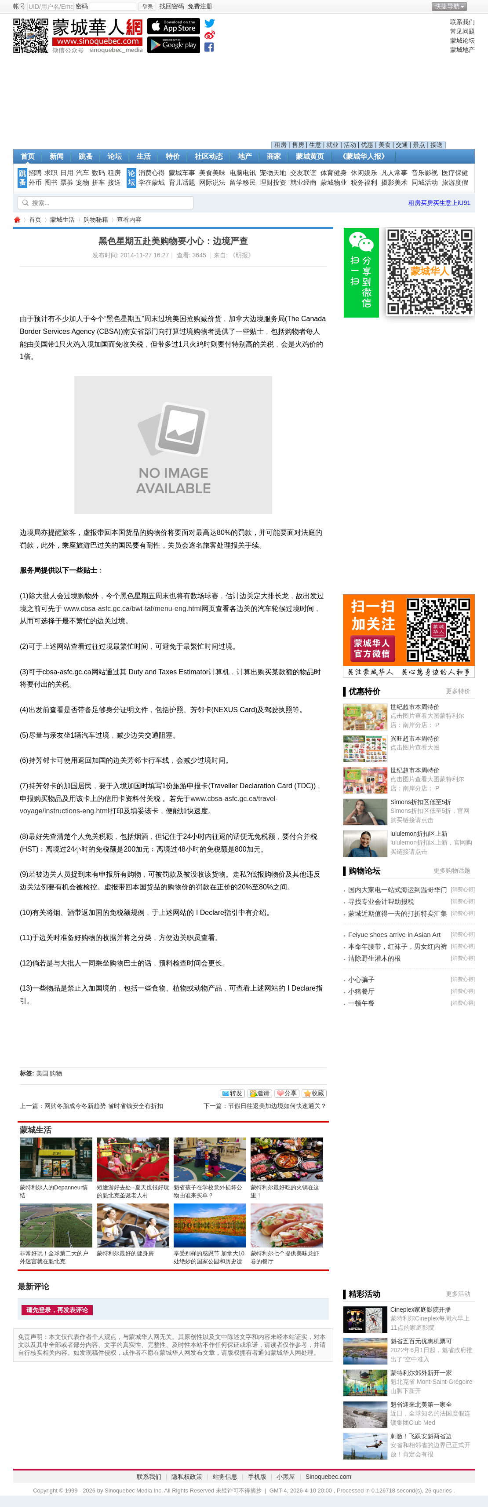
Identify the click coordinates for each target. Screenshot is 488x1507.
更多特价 (458, 691)
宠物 (82, 182)
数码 (98, 172)
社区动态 (209, 156)
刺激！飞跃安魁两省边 (421, 1436)
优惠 (367, 144)
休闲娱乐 (364, 172)
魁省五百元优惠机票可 (421, 1341)
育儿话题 (182, 182)
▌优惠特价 (361, 691)
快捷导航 (447, 6)
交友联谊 (303, 172)
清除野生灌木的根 (374, 958)
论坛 (115, 156)
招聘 (35, 172)
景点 (419, 144)
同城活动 (425, 182)
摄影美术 (394, 182)
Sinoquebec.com (328, 1476)
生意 (315, 144)
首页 (28, 156)
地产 (245, 156)
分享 (290, 1093)
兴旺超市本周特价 (415, 738)
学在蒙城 (151, 182)
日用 (66, 172)
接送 (436, 144)
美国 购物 (49, 1073)
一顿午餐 (361, 1003)
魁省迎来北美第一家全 (421, 1404)
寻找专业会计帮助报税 (381, 901)
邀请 (263, 1093)
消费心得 (151, 172)
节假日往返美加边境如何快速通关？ (277, 1105)
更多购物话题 (451, 870)
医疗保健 (455, 172)
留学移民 (242, 182)
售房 (298, 144)
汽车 (82, 172)
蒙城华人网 (16, 219)
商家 (274, 156)
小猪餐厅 (361, 991)
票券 (66, 182)
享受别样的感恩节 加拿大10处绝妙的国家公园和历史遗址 (209, 1261)
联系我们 (462, 22)
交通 (402, 144)
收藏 (318, 1093)
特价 (173, 156)
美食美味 (212, 172)
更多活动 (458, 1293)
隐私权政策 (186, 1476)
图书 (51, 182)
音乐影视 (425, 172)
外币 (35, 182)
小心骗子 (361, 979)
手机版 (257, 1476)
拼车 (98, 182)
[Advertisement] (358, 79)
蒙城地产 (462, 49)
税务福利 (364, 182)
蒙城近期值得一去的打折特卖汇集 (397, 913)
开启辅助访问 (472, 6)
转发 (236, 1093)
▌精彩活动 (361, 1294)
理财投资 (273, 182)
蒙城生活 (62, 219)
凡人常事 (394, 172)
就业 (332, 144)
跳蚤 (86, 156)
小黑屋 (286, 1476)
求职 (51, 172)
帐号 (19, 6)
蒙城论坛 (462, 40)
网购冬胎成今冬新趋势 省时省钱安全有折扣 (103, 1105)
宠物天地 (273, 172)
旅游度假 (455, 182)
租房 (280, 144)
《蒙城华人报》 (363, 156)
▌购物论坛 (361, 871)
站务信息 (225, 1476)
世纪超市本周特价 (415, 706)
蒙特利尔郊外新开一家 (421, 1372)
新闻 (57, 156)
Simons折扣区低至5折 (420, 801)
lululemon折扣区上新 (419, 833)
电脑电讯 (242, 172)
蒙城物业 (333, 182)
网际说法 (212, 182)
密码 (82, 6)
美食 (385, 144)
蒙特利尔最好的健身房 (125, 1253)
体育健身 (333, 172)
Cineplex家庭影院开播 (420, 1309)
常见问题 (462, 31)
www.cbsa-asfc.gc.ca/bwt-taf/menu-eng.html (132, 608)
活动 (350, 144)
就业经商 (303, 182)
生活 (144, 156)
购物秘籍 (96, 219)
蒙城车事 (182, 172)
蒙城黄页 (310, 156)
